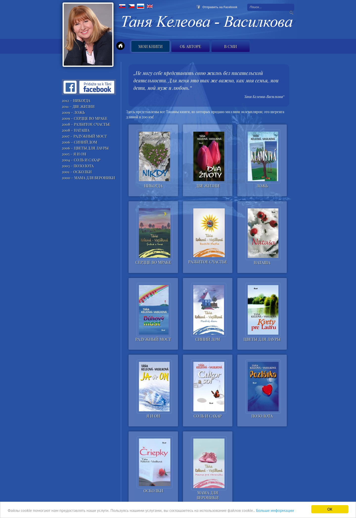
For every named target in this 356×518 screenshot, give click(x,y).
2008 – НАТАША (75, 130)
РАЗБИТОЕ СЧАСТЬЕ (207, 261)
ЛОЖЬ (262, 185)
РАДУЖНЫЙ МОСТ (153, 339)
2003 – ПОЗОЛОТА (78, 165)
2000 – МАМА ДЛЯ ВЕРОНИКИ (88, 177)
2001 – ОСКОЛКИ (77, 171)
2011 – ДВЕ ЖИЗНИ (78, 106)
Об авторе (190, 46)
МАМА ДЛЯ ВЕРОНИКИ (208, 494)
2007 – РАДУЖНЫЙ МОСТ (84, 136)
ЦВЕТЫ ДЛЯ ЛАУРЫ (262, 339)
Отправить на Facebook (219, 7)
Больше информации (275, 510)
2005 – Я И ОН (74, 153)
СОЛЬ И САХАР (208, 416)
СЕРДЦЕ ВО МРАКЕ (153, 262)
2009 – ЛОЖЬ (73, 112)
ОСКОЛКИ (153, 490)
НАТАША (262, 262)
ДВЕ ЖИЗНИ (207, 185)
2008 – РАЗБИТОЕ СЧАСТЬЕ (86, 124)
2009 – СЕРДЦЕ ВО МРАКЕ (84, 118)
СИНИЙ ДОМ (207, 339)
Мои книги (150, 46)
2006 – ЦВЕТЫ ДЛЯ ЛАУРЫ (85, 148)
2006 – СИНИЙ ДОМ (79, 142)
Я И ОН (153, 416)
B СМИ (230, 46)
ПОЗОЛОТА (262, 416)
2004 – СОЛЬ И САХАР (81, 159)
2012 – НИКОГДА (76, 100)
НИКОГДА (153, 185)
